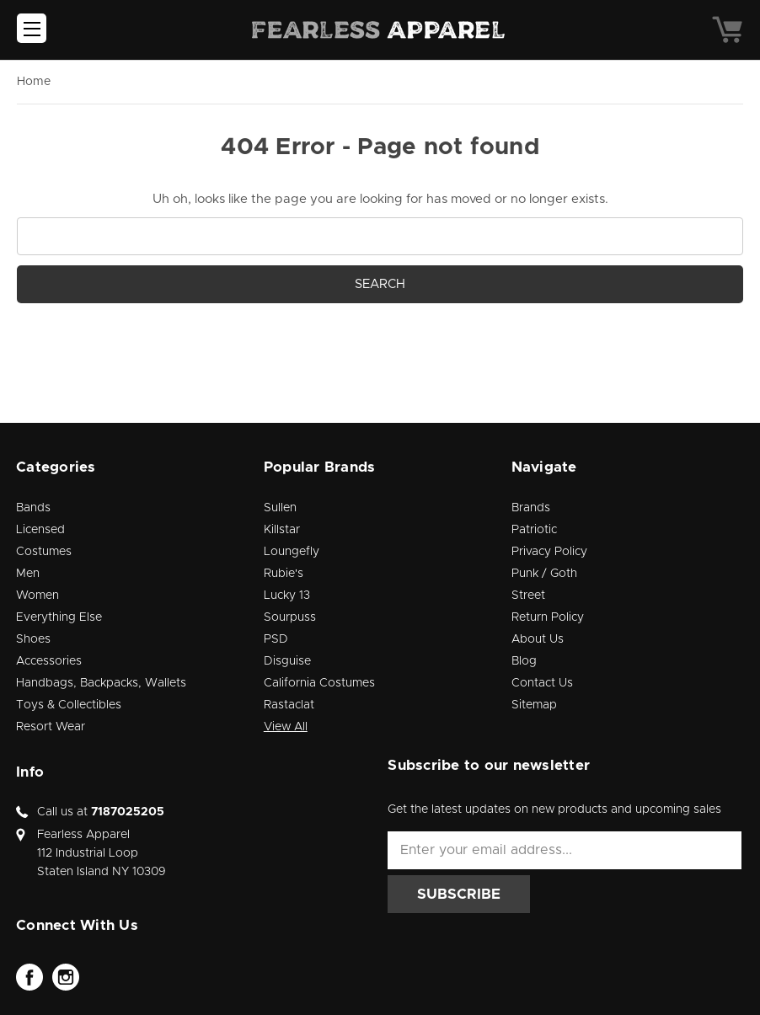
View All (286, 727)
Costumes (44, 552)
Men (28, 574)
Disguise (287, 661)
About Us (537, 639)
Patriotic (534, 530)
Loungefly (291, 552)
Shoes (33, 639)
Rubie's (283, 574)
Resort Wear (50, 727)
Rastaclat (289, 705)
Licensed (40, 530)
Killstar (282, 530)
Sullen (280, 508)
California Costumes (319, 683)
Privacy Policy (549, 552)
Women (37, 595)
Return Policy (547, 617)
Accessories (49, 661)
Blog (524, 661)
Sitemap (534, 705)
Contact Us (542, 683)
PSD (276, 639)
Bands (33, 508)
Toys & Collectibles (68, 705)
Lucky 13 (287, 595)
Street (528, 595)
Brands (530, 508)
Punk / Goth (544, 574)
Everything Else (59, 617)
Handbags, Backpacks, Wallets (101, 683)
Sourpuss (290, 617)
